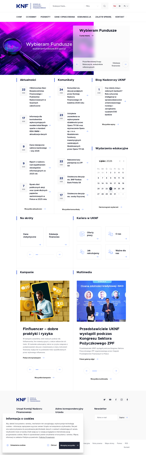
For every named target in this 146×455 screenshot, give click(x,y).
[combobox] (125, 6)
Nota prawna (97, 443)
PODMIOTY (47, 16)
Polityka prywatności (30, 437)
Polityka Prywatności (47, 437)
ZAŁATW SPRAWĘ (104, 16)
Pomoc (119, 443)
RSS (126, 443)
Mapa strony (109, 443)
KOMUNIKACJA (85, 16)
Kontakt (127, 447)
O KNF (20, 16)
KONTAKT (121, 16)
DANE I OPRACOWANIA (65, 17)
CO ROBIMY (32, 16)
